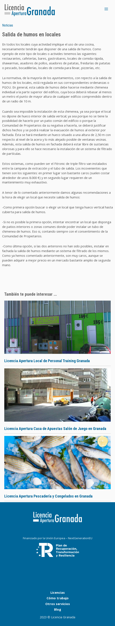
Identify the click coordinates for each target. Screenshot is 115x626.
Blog (57, 609)
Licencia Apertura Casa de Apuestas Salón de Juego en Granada (55, 428)
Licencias (57, 592)
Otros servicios (57, 604)
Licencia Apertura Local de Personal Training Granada (47, 361)
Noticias (7, 25)
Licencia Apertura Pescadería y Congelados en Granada (48, 496)
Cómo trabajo (58, 598)
